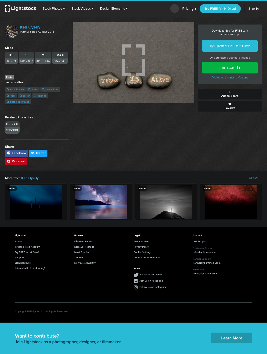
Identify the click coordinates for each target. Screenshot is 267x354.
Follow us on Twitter (150, 274)
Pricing (189, 8)
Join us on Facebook (151, 280)
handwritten (50, 89)
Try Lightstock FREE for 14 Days (230, 46)
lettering (40, 95)
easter (25, 95)
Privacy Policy (141, 246)
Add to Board (230, 94)
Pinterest (16, 161)
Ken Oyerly (30, 27)
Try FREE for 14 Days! (220, 8)
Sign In (253, 8)
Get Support (200, 241)
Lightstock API (23, 262)
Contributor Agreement (147, 257)
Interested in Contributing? (30, 268)
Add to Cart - (230, 68)
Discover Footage (84, 246)
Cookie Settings (143, 252)
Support (19, 257)
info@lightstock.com (204, 251)
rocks (11, 95)
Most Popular (81, 252)
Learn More (231, 338)
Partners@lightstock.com (207, 262)
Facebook (16, 153)
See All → (255, 178)
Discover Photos (83, 241)
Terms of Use (141, 241)
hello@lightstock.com (205, 273)
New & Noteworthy (85, 262)
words (33, 89)
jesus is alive (15, 89)
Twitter (38, 153)
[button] (54, 8)
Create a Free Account (27, 246)
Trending (79, 257)
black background (18, 101)
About (18, 241)
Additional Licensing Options (229, 77)
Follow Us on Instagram (152, 286)
